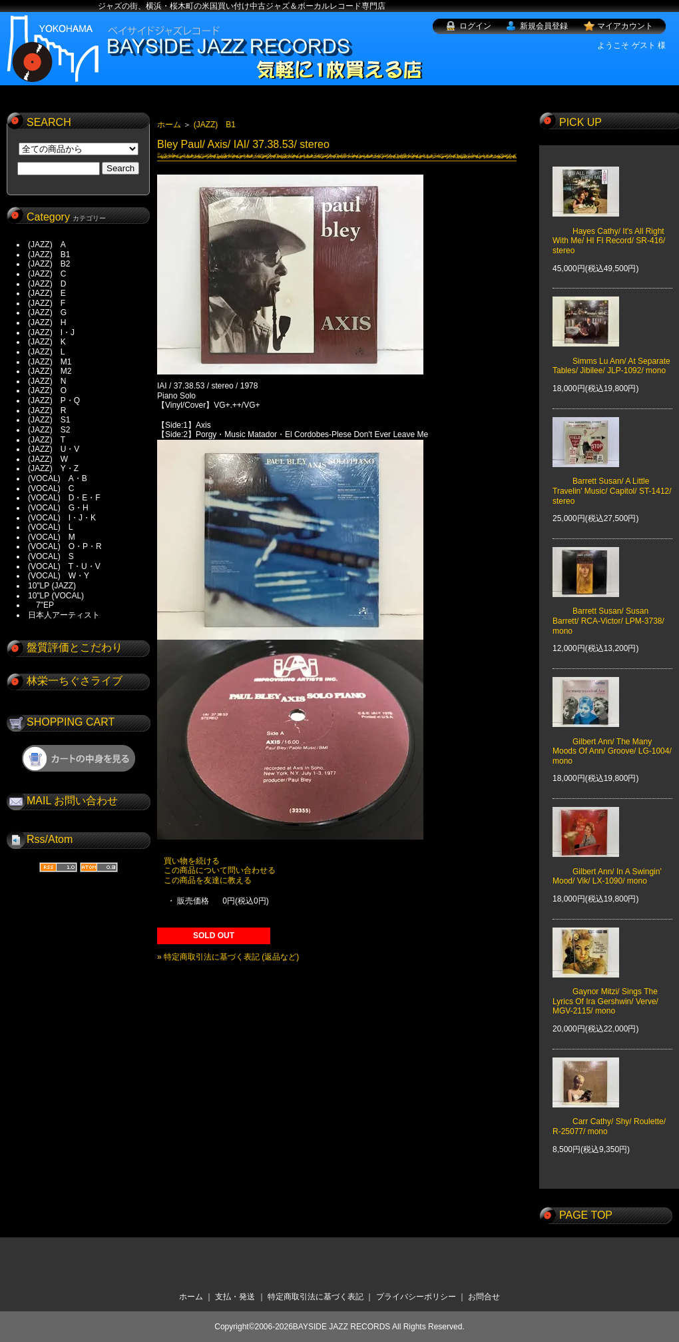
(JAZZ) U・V (53, 449)
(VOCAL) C (51, 488)
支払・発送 (235, 1296)
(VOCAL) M (51, 537)
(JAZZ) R (47, 410)
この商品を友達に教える (208, 880)
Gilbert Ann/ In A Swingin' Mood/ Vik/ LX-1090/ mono (607, 866)
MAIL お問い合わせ (72, 800)
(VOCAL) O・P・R (65, 546)
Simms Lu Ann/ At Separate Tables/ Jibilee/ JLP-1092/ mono (611, 356)
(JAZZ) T (46, 439)
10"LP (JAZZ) (52, 585)
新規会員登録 (544, 26)
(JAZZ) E (47, 293)
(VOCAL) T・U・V (64, 566)
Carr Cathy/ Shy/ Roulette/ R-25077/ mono (609, 1116)
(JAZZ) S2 (49, 429)
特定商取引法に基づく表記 (315, 1296)
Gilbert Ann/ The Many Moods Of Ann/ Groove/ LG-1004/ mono (612, 741)
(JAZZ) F (46, 303)
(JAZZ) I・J (55, 332)
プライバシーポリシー (416, 1296)
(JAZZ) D (47, 284)
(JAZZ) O (47, 390)
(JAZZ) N (47, 381)
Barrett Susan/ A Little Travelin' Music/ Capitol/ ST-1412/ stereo (612, 481)
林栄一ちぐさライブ (74, 680)
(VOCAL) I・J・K (62, 517)
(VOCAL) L (50, 527)
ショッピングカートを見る (78, 758)
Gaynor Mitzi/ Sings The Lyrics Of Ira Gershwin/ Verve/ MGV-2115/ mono (605, 992)
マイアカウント (625, 26)
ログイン (475, 26)
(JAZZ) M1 (49, 361)
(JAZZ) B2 (49, 264)
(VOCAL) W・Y (58, 575)
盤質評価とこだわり (74, 647)
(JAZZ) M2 (49, 371)
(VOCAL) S (51, 556)
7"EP (41, 605)
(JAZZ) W (48, 459)
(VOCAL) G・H (58, 507)
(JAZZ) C (47, 274)
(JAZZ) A (47, 244)
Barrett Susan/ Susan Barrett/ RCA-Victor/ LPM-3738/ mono (608, 611)
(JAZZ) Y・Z (53, 468)
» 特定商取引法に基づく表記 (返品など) (228, 957)
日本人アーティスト (64, 615)
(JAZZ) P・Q (54, 400)
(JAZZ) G (47, 312)
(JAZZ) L (46, 351)
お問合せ (484, 1296)
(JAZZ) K (47, 341)
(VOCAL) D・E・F (64, 497)
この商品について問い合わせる (220, 870)
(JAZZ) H (47, 322)
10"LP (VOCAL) (56, 595)
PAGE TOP (585, 1215)
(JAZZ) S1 (49, 419)
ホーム (169, 124)
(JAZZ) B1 (49, 254)
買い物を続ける (192, 861)
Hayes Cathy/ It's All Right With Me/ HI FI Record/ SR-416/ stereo (609, 231)
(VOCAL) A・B (57, 478)
